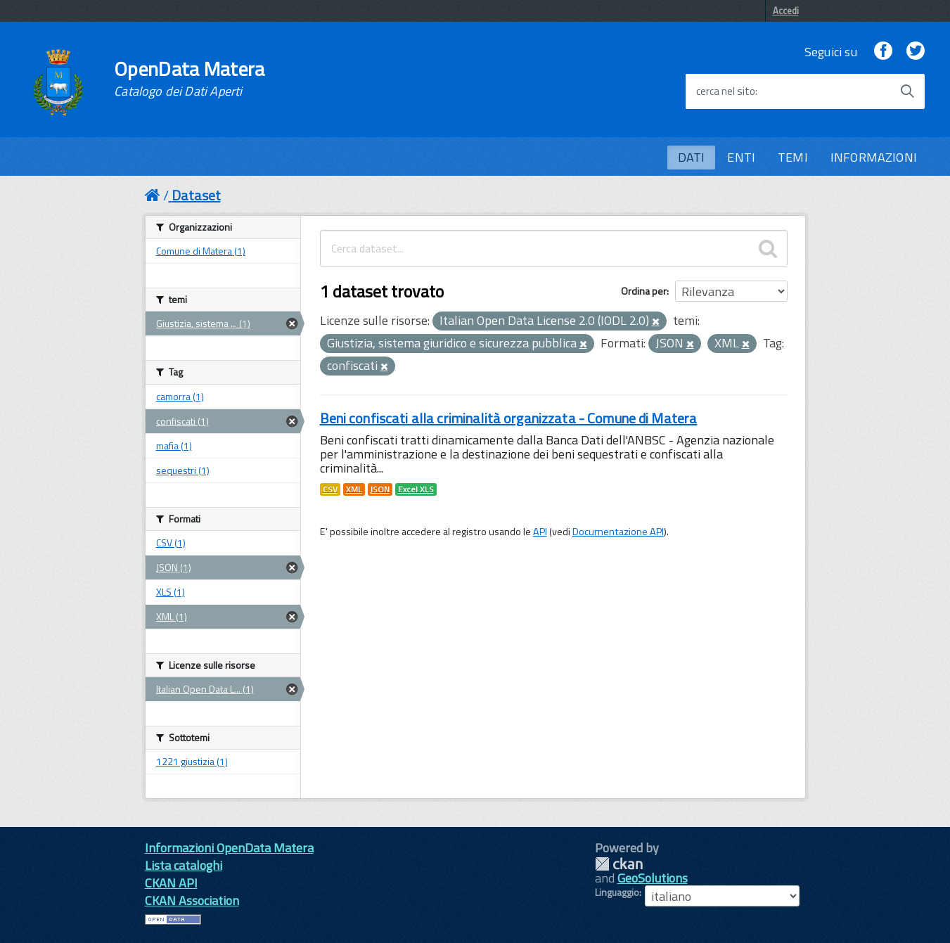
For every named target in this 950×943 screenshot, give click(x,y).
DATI (691, 157)
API (540, 531)
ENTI (741, 157)
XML (354, 489)
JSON (380, 489)
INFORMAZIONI (873, 157)
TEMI (793, 157)
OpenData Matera (189, 78)
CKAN (619, 864)
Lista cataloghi (183, 865)
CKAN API (171, 882)
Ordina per (644, 290)
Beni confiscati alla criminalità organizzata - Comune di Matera (509, 418)
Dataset (196, 195)
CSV (330, 489)
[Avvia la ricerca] (907, 91)
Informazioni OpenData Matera (229, 847)
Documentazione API (618, 531)
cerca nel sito (725, 91)
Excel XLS (416, 489)
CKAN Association (192, 900)
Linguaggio (617, 892)
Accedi (786, 11)
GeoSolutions (652, 877)
